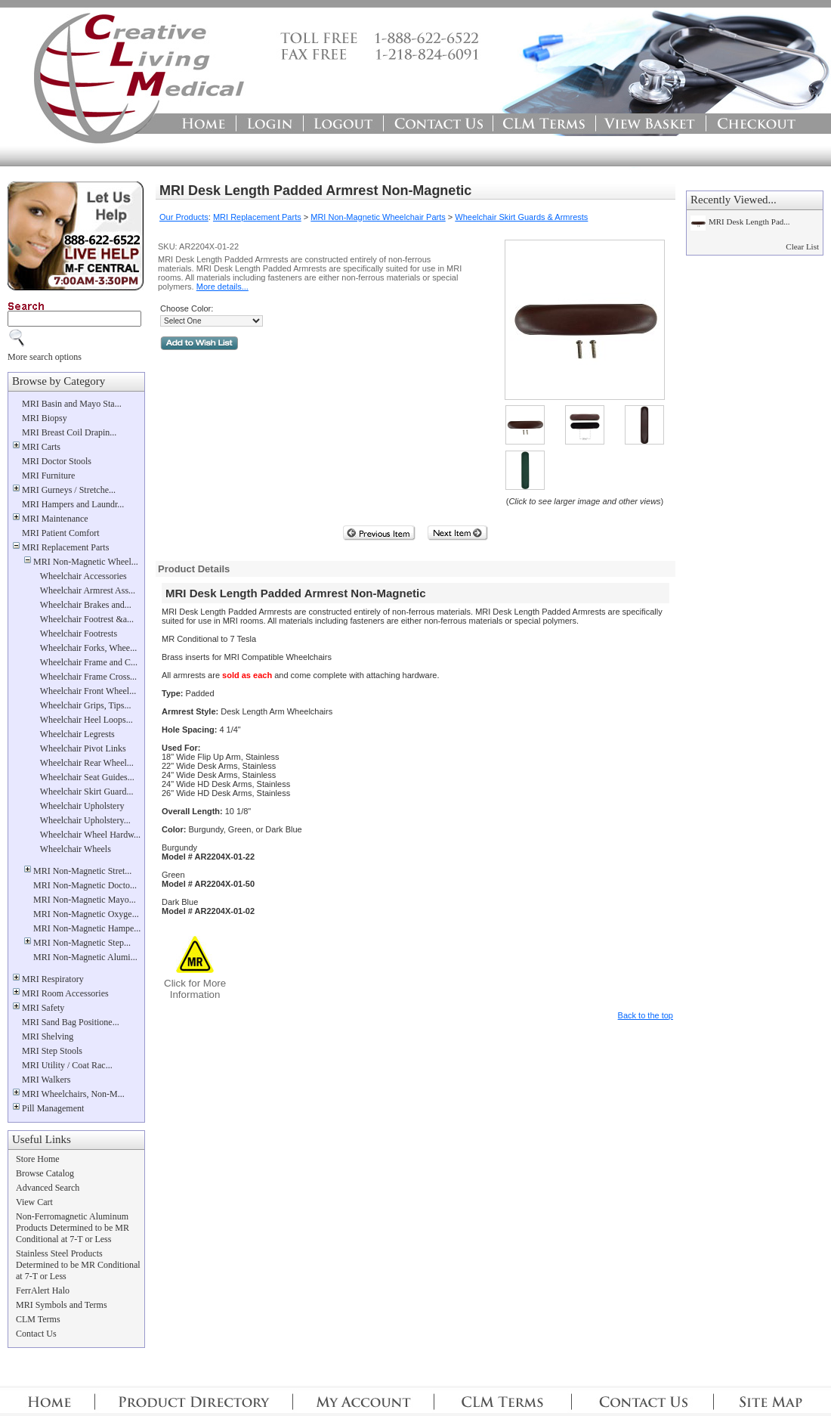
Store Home (38, 1159)
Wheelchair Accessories (83, 576)
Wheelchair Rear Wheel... (87, 763)
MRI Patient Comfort (61, 533)
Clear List (802, 246)
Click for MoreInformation (195, 989)
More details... (222, 286)
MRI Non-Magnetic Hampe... (87, 928)
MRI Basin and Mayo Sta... (72, 403)
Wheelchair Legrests (77, 734)
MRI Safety (43, 1007)
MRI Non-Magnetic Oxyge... (86, 914)
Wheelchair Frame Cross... (88, 676)
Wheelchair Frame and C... (88, 662)
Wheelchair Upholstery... (85, 820)
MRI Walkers (46, 1079)
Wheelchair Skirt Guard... (87, 791)
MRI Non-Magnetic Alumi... (85, 957)
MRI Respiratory (53, 979)
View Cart (34, 1202)
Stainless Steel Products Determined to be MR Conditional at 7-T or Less (78, 1264)
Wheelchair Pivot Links (83, 748)
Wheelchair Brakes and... (85, 605)
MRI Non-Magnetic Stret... (82, 871)
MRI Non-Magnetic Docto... (85, 885)
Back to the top (645, 1015)
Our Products (184, 217)
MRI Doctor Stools (56, 461)
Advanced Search (47, 1187)
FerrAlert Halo (43, 1290)
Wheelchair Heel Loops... (86, 719)
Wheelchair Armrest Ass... (87, 590)
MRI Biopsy (44, 418)
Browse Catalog (45, 1173)
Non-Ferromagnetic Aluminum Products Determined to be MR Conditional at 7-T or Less (72, 1227)
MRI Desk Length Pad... (749, 221)
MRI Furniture (48, 475)
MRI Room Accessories (65, 993)
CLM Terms (38, 1319)
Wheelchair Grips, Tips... (85, 705)
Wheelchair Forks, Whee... (88, 648)
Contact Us (36, 1333)
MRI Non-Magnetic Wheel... (85, 561)
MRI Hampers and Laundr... (73, 504)
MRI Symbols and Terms (61, 1305)
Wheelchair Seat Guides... (87, 777)
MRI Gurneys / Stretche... (69, 490)
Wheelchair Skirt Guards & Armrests (521, 217)
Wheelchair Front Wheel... (88, 691)
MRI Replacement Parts (65, 547)
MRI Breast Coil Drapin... (69, 432)
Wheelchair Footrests (78, 633)
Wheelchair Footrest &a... (87, 619)
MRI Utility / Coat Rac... (67, 1065)
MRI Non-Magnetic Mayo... (84, 899)
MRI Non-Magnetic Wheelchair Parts (378, 217)
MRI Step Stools (52, 1051)
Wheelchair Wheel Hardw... (90, 834)
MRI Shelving (47, 1036)
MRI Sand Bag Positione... (70, 1022)
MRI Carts (41, 447)
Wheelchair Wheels (75, 849)
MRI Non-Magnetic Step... (82, 942)
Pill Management (53, 1108)
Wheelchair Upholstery (82, 806)
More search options (45, 357)
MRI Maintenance (55, 518)
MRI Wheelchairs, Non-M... (73, 1094)
